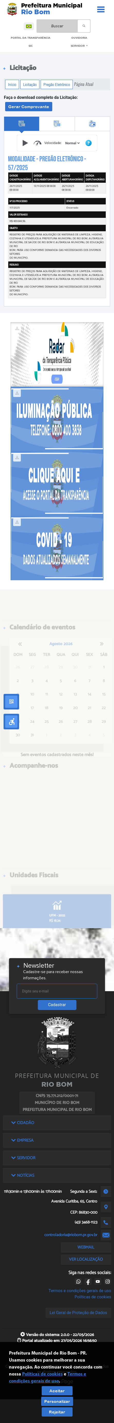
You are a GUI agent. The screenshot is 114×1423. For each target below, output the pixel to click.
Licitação (30, 84)
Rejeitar (57, 1412)
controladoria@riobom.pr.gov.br (70, 1234)
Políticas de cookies (93, 1296)
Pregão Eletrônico (56, 84)
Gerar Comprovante (28, 106)
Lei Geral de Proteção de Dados (78, 1312)
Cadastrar (57, 1004)
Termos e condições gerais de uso (80, 1290)
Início (12, 84)
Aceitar (57, 1390)
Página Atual (83, 84)
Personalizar (57, 1401)
